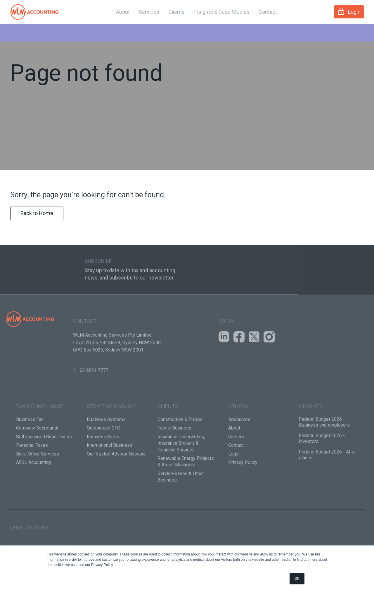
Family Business (174, 446)
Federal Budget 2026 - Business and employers (324, 440)
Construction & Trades (179, 438)
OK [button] (297, 579)
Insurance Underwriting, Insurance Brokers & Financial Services (181, 461)
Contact (268, 12)
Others (238, 425)
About (123, 12)
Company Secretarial (37, 446)
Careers (236, 455)
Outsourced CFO (103, 446)
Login (349, 11)
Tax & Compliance (39, 425)
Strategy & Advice (111, 425)
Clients (176, 12)
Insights (311, 425)
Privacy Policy (242, 481)
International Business (109, 463)
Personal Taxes (32, 463)
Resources (239, 438)
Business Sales (103, 455)
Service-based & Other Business (180, 495)
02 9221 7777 (94, 388)
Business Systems (106, 438)
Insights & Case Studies (222, 12)
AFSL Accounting (33, 481)
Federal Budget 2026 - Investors (322, 457)
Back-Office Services (37, 472)
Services (149, 12)
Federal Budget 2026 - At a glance (326, 473)
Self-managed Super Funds (44, 455)
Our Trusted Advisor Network (116, 472)
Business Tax (30, 438)
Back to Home (36, 222)
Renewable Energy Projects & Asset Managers (185, 480)
